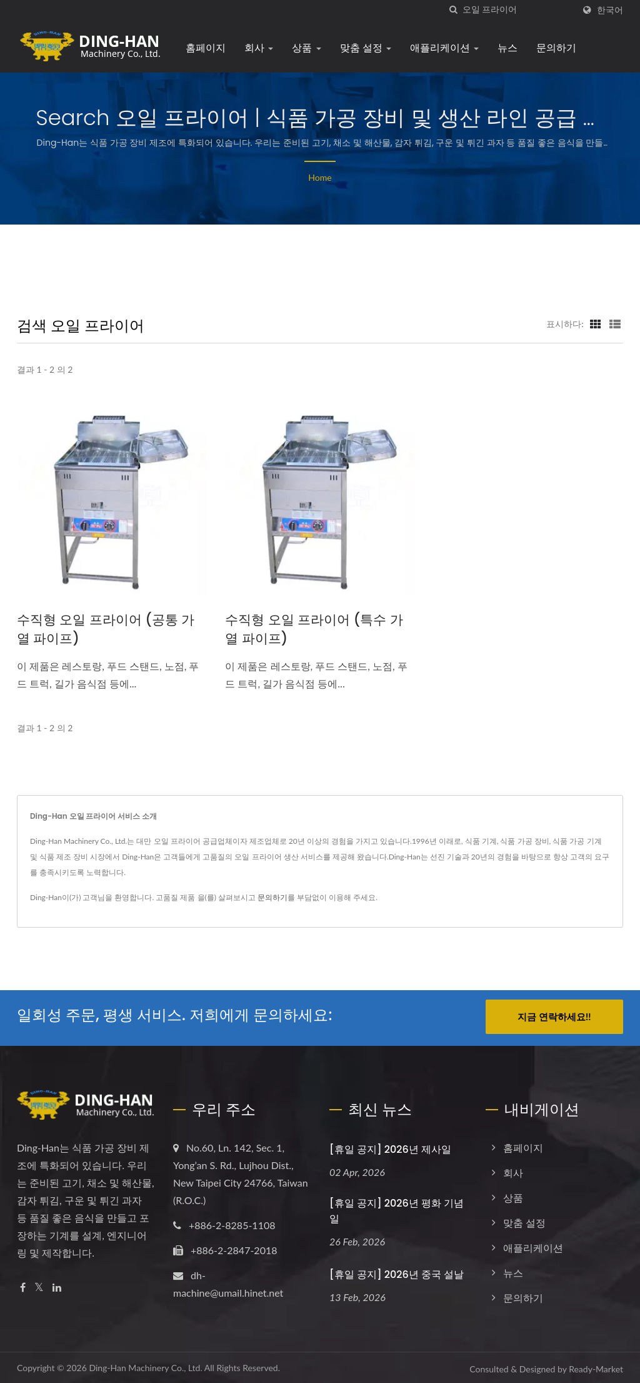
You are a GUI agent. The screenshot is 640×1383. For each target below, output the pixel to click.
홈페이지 (206, 48)
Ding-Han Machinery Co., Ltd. (145, 1365)
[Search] (518, 10)
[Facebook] (23, 1285)
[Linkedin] (56, 1285)
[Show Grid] (596, 323)
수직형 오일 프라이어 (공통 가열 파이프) (105, 628)
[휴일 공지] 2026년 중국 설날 (396, 1272)
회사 (258, 48)
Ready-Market (596, 1366)
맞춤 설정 (366, 48)
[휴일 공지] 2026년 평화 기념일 (396, 1208)
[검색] (453, 10)
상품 (306, 48)
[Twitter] (39, 1285)
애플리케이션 (444, 48)
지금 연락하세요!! (554, 1016)
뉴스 (508, 48)
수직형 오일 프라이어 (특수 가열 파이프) (313, 628)
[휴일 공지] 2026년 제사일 (390, 1147)
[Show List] (615, 323)
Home (319, 177)
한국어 (610, 10)
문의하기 (556, 48)
